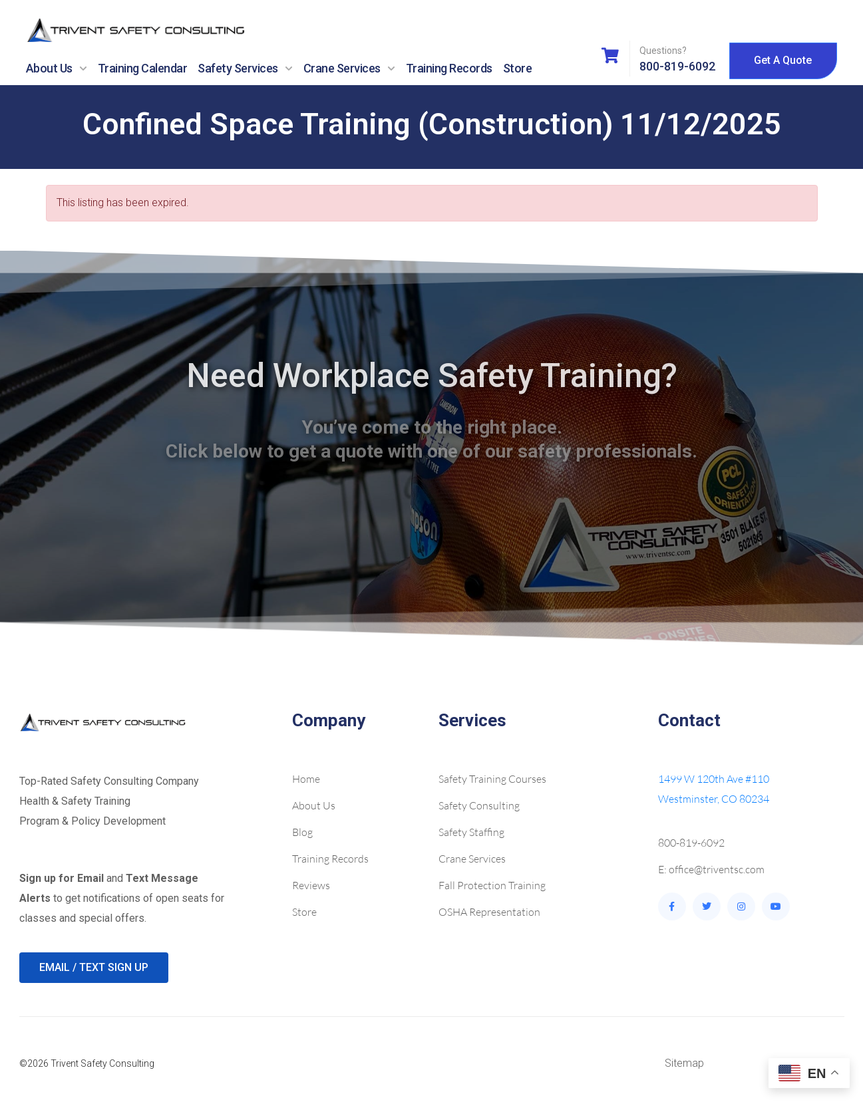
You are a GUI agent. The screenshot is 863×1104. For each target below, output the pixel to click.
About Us (56, 68)
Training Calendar (143, 68)
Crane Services (349, 68)
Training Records (449, 68)
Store (517, 68)
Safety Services (245, 68)
